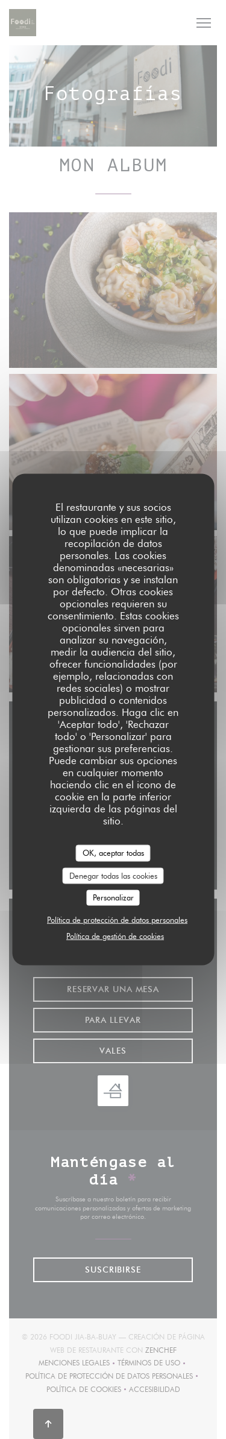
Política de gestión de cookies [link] (115, 935)
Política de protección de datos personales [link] (117, 919)
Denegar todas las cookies (113, 875)
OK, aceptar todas (113, 853)
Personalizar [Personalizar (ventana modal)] (113, 897)
